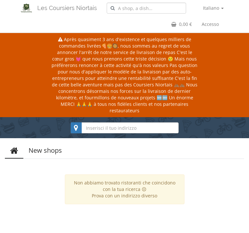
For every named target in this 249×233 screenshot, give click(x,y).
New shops (45, 150)
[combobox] (146, 8)
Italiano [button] (213, 8)
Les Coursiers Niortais (67, 8)
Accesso (210, 24)
